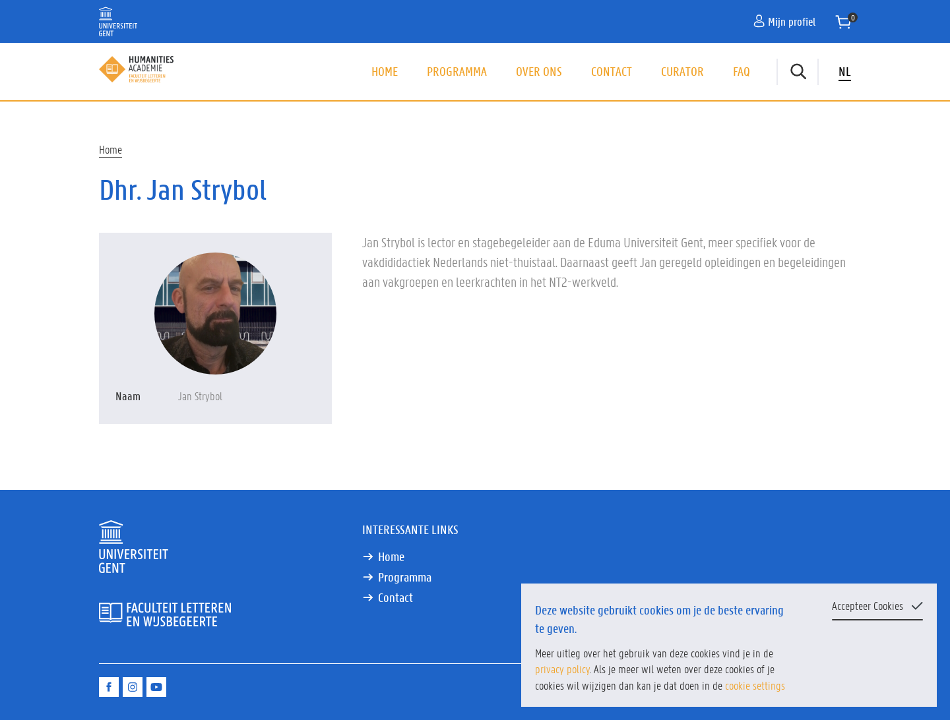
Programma (457, 71)
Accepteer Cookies (867, 605)
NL (845, 71)
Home (384, 71)
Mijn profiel (784, 21)
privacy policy (562, 668)
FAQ (741, 71)
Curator (682, 71)
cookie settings (755, 685)
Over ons (539, 71)
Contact (611, 71)
